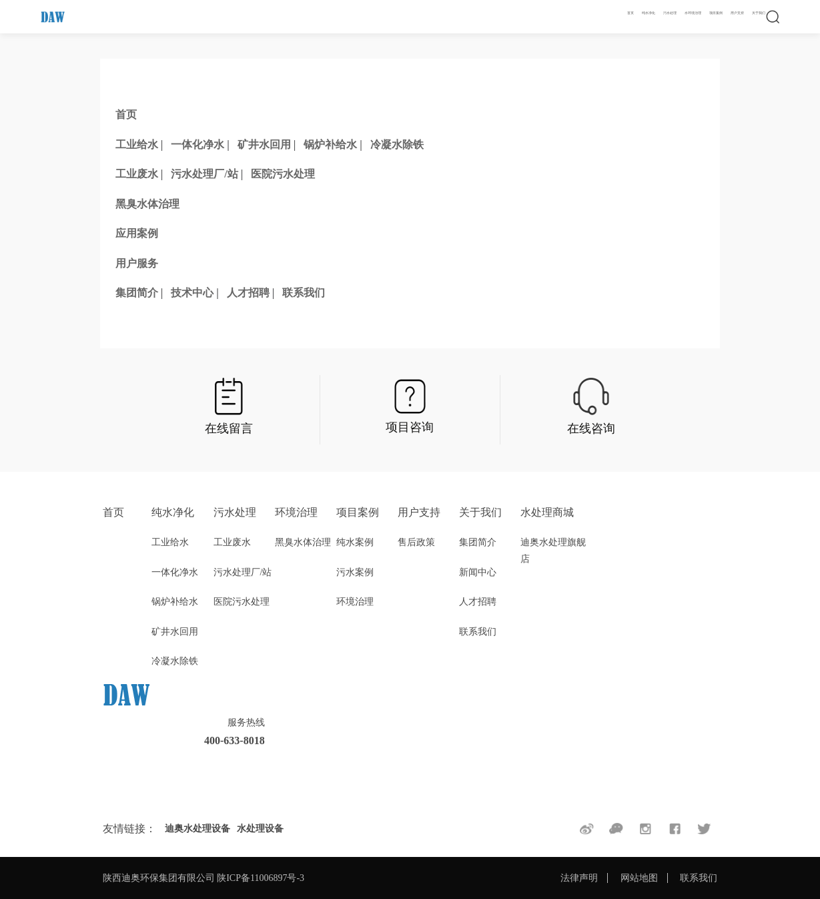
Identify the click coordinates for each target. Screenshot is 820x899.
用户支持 (737, 13)
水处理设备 (260, 829)
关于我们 (758, 13)
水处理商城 (547, 512)
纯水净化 (648, 13)
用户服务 (136, 263)
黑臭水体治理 (147, 204)
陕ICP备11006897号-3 (260, 878)
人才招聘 (248, 292)
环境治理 (296, 512)
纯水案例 (355, 542)
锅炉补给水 (330, 144)
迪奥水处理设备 (197, 829)
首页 (630, 13)
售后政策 (416, 542)
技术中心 (192, 292)
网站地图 (639, 878)
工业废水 (136, 174)
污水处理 (670, 13)
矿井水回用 (264, 144)
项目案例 (716, 13)
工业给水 (136, 144)
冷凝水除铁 (397, 144)
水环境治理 (693, 13)
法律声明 (579, 878)
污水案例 (355, 572)
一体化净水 (197, 144)
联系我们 (303, 292)
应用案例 (136, 233)
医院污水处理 (283, 174)
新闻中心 (477, 572)
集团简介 (136, 292)
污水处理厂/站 (204, 174)
